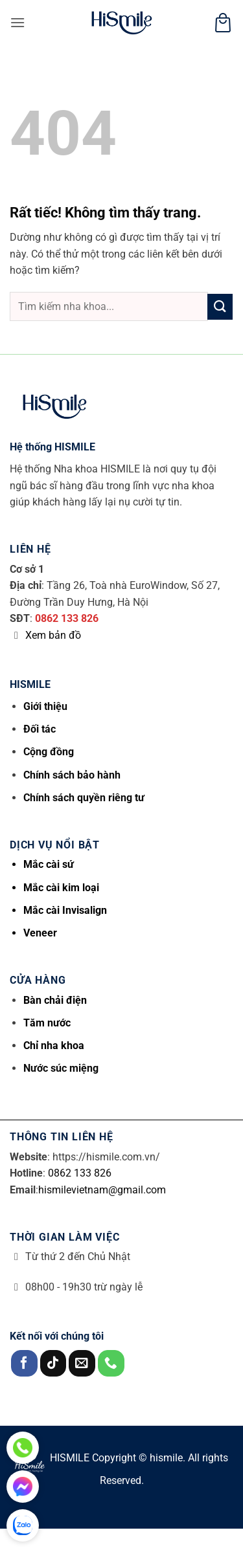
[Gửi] (220, 306)
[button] (17, 22)
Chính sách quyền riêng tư (84, 798)
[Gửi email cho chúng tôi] (82, 1363)
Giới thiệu (45, 706)
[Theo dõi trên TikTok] (53, 1363)
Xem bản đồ (53, 635)
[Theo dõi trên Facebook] (24, 1363)
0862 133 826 (66, 618)
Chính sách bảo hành (72, 775)
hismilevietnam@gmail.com (102, 1190)
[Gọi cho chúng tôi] (111, 1363)
